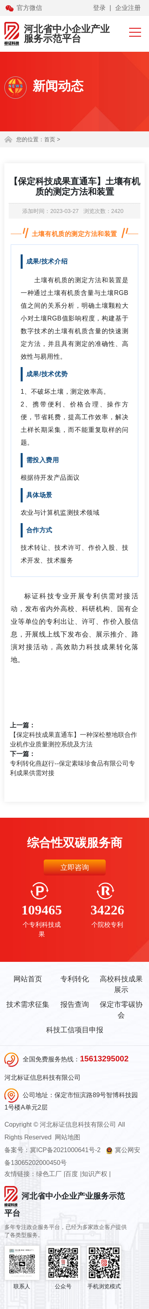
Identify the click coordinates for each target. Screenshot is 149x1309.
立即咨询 (74, 867)
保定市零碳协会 (121, 1009)
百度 (71, 1173)
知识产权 (94, 1173)
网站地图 (67, 1137)
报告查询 (74, 1004)
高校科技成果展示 (121, 984)
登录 (99, 7)
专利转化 (74, 979)
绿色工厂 (49, 1173)
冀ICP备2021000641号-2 (65, 1150)
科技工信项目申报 (74, 1030)
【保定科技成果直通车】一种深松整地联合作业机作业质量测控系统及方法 (73, 739)
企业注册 (128, 7)
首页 (49, 139)
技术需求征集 (27, 1004)
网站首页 (28, 979)
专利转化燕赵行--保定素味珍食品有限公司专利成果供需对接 (72, 768)
